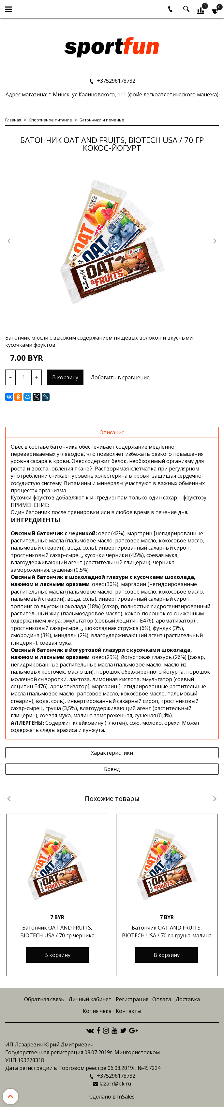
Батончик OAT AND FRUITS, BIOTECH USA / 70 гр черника (57, 931)
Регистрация (132, 999)
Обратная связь (44, 999)
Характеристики (112, 752)
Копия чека (97, 1011)
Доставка (187, 999)
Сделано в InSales (112, 1096)
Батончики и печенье (102, 120)
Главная (13, 120)
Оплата (161, 999)
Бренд (112, 769)
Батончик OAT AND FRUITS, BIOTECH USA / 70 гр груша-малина (167, 931)
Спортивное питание (50, 120)
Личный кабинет (90, 999)
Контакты (128, 1011)
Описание (112, 432)
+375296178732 (115, 80)
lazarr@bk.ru (115, 1083)
